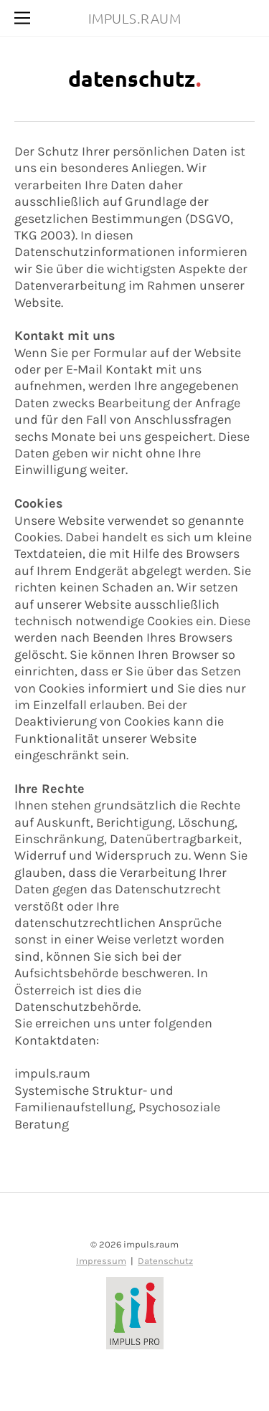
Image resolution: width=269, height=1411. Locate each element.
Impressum (101, 1260)
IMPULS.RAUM (134, 18)
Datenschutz (165, 1260)
